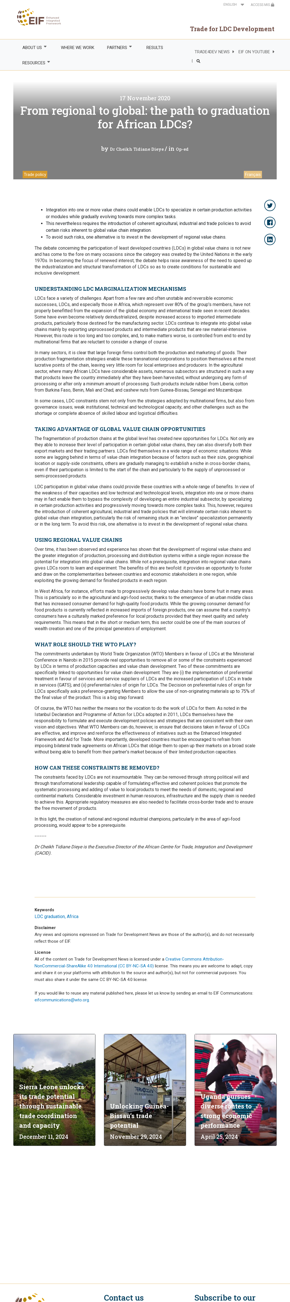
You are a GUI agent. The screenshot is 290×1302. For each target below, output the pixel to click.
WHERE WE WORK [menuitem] (77, 47)
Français (253, 174)
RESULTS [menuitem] (154, 47)
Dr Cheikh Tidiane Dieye (137, 149)
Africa (72, 916)
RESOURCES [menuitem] (33, 63)
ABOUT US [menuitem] (32, 47)
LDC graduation (50, 916)
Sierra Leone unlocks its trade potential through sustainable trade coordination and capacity (51, 1106)
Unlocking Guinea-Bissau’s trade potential (139, 1115)
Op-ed (182, 149)
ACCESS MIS (262, 5)
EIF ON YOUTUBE (254, 51)
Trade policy (35, 174)
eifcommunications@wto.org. (62, 999)
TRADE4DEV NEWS (212, 51)
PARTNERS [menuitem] (117, 47)
